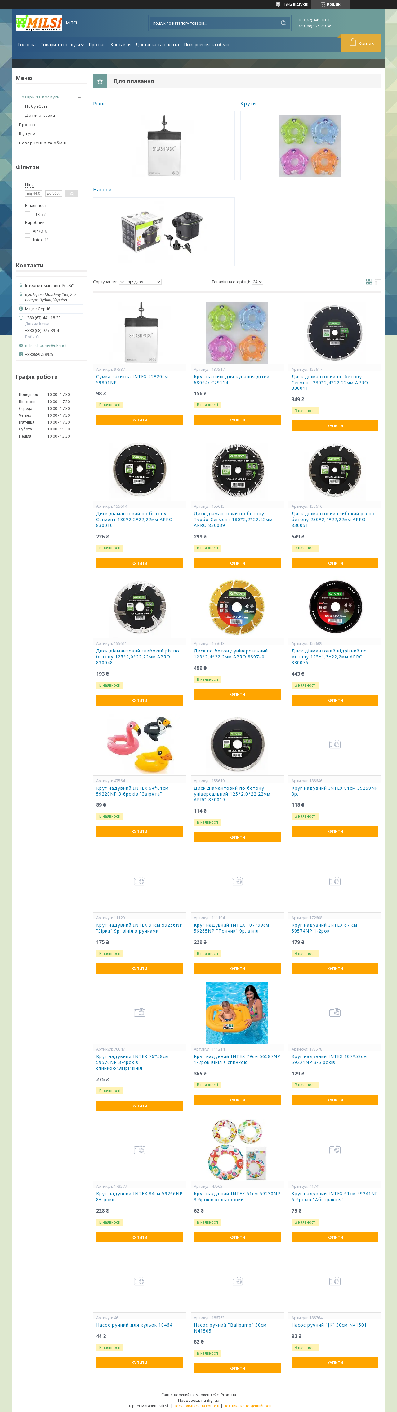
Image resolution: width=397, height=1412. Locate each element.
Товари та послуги (60, 45)
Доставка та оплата (157, 45)
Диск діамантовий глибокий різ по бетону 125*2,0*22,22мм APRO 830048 (137, 656)
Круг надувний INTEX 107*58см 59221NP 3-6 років (329, 1059)
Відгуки (27, 133)
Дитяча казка (40, 115)
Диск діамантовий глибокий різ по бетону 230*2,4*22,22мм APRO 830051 (333, 519)
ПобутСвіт (36, 106)
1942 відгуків (295, 4)
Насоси (102, 189)
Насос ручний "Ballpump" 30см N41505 (230, 1328)
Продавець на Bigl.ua (198, 1400)
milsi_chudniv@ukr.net (46, 345)
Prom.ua (228, 1394)
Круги (248, 103)
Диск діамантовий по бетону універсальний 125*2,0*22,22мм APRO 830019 (232, 794)
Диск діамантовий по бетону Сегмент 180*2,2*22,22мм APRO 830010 (134, 519)
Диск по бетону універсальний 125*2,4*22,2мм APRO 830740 (231, 654)
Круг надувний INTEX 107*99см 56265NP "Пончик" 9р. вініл (231, 928)
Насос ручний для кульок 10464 (134, 1325)
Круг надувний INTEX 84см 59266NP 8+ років (139, 1196)
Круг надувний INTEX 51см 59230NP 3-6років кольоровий (237, 1196)
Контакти (120, 45)
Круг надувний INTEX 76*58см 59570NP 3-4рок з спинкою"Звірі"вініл (132, 1062)
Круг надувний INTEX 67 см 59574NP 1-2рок (324, 928)
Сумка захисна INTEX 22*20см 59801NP (132, 379)
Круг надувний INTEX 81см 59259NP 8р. (335, 791)
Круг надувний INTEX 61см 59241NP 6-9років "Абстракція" (335, 1196)
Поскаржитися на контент (197, 1406)
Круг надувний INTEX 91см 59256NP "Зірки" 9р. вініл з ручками (139, 928)
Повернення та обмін (206, 45)
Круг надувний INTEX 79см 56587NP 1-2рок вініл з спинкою (237, 1059)
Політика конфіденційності (247, 1406)
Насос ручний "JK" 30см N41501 (329, 1325)
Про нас (97, 45)
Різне (99, 103)
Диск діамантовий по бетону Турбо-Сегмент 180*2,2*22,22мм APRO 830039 (233, 519)
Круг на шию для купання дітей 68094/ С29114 (232, 379)
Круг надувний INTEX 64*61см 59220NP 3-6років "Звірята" (132, 791)
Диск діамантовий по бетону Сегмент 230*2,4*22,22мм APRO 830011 (330, 382)
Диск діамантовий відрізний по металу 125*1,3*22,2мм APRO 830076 (329, 656)
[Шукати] (283, 23)
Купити (139, 420)
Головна (27, 45)
